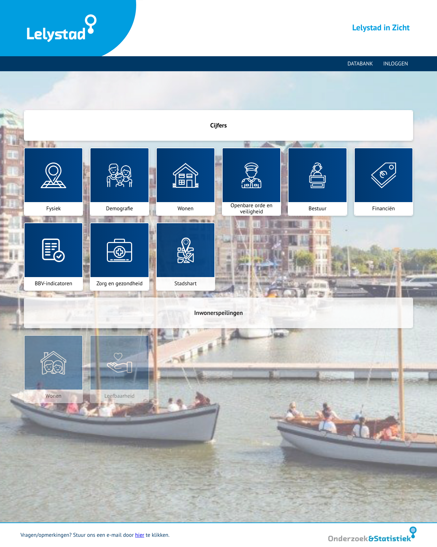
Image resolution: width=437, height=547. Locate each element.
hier (139, 535)
